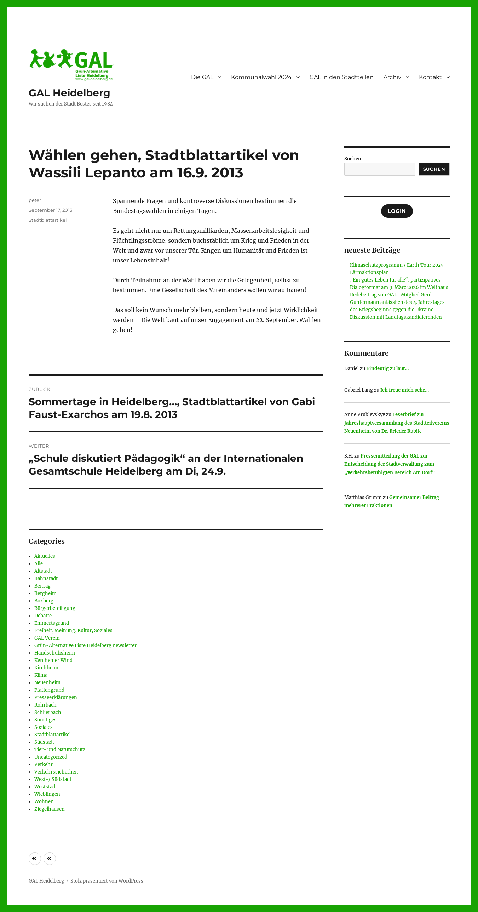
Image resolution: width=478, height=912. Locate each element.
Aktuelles (44, 556)
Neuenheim (47, 683)
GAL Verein (47, 638)
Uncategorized (50, 757)
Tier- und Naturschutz (59, 750)
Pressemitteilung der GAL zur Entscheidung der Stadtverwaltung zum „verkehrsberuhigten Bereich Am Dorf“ (389, 464)
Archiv (392, 77)
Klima (40, 675)
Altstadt (43, 571)
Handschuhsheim (54, 653)
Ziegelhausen (49, 809)
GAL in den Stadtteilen (342, 77)
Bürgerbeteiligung (54, 608)
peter (35, 200)
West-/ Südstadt (52, 779)
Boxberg (43, 601)
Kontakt (430, 77)
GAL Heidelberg (69, 93)
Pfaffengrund (49, 690)
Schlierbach (47, 712)
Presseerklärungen (55, 698)
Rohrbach (45, 705)
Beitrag (42, 586)
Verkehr (43, 764)
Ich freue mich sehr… (404, 390)
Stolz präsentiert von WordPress (106, 881)
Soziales (43, 727)
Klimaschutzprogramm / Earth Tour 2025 (397, 265)
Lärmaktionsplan (369, 273)
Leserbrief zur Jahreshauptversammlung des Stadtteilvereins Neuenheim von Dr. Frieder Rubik (396, 423)
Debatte (43, 616)
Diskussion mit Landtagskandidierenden (396, 317)
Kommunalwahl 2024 (261, 77)
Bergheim (45, 593)
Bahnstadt (46, 579)
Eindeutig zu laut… (387, 369)
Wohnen (44, 802)
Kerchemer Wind (53, 660)
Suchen (352, 159)
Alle (38, 564)
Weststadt (45, 787)
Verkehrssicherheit (56, 772)
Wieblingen (47, 794)
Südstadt (44, 742)
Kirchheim (46, 668)
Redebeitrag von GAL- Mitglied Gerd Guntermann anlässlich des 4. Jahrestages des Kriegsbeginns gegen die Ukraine (397, 302)
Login (397, 211)
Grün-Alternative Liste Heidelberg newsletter (85, 645)
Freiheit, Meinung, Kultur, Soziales (73, 631)
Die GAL (202, 77)
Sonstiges (45, 720)
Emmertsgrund (51, 623)
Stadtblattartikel (48, 220)
